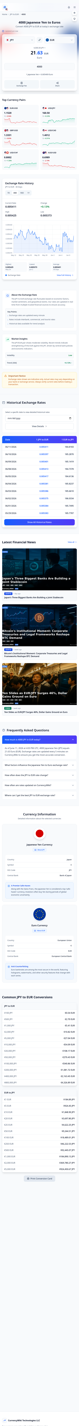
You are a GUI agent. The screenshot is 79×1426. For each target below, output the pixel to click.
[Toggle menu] (74, 7)
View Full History (65, 275)
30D (15, 193)
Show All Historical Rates (39, 522)
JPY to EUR (14, 14)
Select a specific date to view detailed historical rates (27, 412)
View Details (39, 426)
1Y (28, 193)
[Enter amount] (39, 66)
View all (72, 542)
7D (8, 193)
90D (22, 193)
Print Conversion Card (39, 1178)
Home (4, 14)
